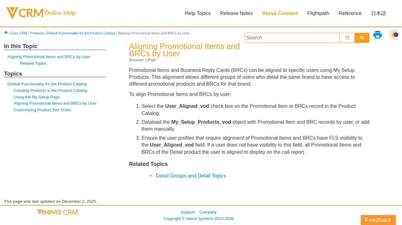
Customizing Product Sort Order (42, 110)
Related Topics (33, 63)
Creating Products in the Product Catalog (50, 90)
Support (188, 212)
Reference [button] (350, 13)
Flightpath (318, 13)
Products (37, 33)
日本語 (378, 13)
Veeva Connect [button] (280, 13)
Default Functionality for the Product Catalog (81, 33)
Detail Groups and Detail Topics (191, 175)
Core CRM (19, 33)
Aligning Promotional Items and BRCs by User (49, 56)
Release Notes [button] (236, 13)
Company (208, 212)
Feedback (378, 220)
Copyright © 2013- (198, 218)
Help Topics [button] (198, 13)
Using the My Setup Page (37, 97)
